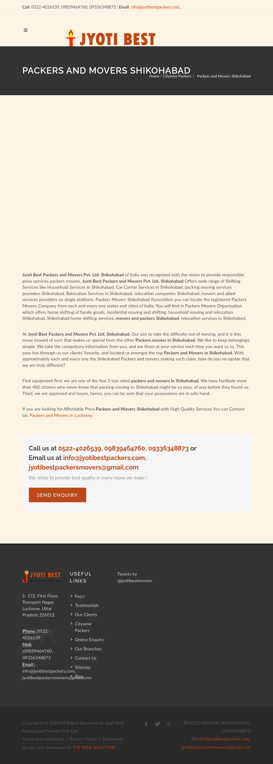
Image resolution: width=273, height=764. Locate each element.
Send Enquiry (57, 495)
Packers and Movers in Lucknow (60, 415)
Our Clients (86, 614)
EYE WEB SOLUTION (94, 747)
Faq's (80, 596)
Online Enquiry (89, 639)
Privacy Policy (83, 738)
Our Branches (88, 648)
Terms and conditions (43, 738)
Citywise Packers (83, 627)
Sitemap (83, 667)
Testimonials (87, 605)
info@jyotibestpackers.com (155, 7)
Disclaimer (113, 738)
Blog (79, 676)
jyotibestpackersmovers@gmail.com (215, 747)
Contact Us (85, 658)
